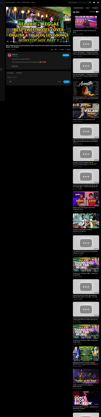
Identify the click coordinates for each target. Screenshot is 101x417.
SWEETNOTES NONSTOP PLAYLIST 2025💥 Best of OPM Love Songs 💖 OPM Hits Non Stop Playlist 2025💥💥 (88, 127)
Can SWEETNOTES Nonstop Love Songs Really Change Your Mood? (88, 224)
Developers (11, 64)
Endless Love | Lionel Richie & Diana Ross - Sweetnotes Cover (87, 186)
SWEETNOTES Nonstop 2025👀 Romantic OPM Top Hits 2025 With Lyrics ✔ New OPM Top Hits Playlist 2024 (87, 382)
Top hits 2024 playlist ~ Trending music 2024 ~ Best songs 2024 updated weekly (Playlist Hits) (88, 48)
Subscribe (70, 48)
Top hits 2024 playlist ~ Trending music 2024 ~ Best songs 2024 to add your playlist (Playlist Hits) (88, 68)
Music (37, 2)
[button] (98, 2)
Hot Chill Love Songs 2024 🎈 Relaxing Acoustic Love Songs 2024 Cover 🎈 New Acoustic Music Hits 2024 (88, 88)
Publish (71, 75)
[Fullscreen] (74, 35)
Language (4, 65)
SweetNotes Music (28, 2)
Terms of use (8, 60)
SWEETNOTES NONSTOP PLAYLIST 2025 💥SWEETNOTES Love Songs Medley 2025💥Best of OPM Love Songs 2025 (88, 322)
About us (11, 62)
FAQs (3, 60)
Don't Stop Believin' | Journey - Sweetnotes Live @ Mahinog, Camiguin (88, 360)
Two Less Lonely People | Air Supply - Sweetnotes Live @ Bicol (88, 205)
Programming (44, 2)
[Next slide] (97, 8)
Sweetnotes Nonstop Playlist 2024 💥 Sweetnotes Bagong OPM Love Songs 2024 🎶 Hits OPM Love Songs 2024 (88, 147)
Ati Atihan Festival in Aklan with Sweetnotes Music (86, 28)
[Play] (24, 35)
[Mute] (71, 35)
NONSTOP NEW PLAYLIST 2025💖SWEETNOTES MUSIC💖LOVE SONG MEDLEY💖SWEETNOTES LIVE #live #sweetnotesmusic (87, 401)
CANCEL (64, 75)
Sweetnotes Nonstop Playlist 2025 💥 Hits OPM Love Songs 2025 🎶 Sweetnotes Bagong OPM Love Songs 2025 (88, 168)
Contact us (4, 64)
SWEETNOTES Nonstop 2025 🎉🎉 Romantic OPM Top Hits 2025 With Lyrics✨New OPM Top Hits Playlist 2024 (88, 283)
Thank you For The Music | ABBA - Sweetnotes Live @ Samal (87, 243)
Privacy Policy (5, 62)
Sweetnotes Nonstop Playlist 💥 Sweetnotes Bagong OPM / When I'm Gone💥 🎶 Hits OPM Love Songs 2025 (88, 263)
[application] (49, 22)
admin (31, 48)
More (52, 2)
